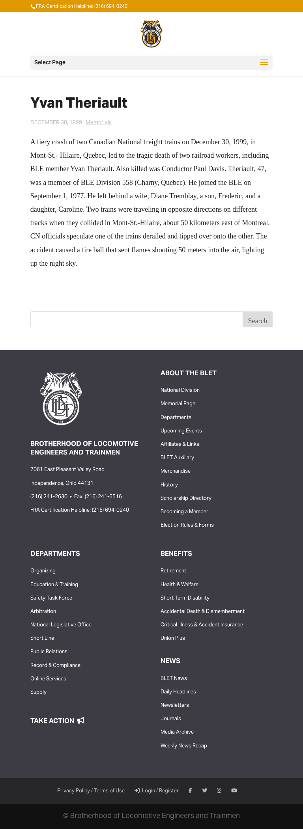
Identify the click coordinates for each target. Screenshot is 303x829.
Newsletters (175, 705)
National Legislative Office (61, 625)
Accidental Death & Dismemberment (203, 611)
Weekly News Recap (184, 746)
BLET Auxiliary (177, 458)
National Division (180, 390)
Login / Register (157, 791)
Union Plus (173, 638)
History (169, 485)
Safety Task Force (51, 598)
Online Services (48, 679)
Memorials (99, 123)
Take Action (57, 721)
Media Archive (177, 732)
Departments (176, 417)
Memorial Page (178, 404)
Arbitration (43, 611)
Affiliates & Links (180, 444)
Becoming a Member (184, 512)
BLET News (174, 678)
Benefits (176, 554)
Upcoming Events (181, 431)
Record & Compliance (55, 665)
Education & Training (54, 585)
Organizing (43, 571)
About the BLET (189, 374)
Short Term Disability (185, 598)
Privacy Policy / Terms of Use (91, 791)
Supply (38, 692)
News (170, 661)
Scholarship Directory (186, 498)
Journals (171, 719)
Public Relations (48, 652)
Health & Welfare (179, 585)
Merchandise (176, 471)
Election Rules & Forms (187, 525)
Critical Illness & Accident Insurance (202, 625)
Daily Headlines (178, 692)
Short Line (42, 638)
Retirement (173, 571)
